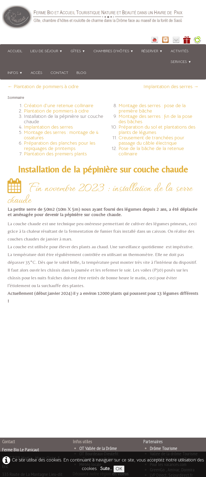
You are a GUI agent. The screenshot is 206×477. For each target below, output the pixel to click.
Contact (59, 72)
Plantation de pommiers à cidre (56, 111)
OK (119, 469)
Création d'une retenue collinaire (58, 105)
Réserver (152, 50)
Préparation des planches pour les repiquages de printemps (59, 145)
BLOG (81, 72)
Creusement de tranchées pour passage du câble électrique (151, 140)
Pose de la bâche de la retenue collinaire (151, 151)
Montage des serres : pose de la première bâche (152, 108)
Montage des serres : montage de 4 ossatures (61, 135)
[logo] (100, 18)
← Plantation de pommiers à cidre (43, 86)
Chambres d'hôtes (113, 50)
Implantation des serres (48, 127)
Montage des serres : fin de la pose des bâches (155, 119)
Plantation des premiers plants (55, 154)
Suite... (106, 468)
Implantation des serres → (171, 86)
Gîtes (78, 50)
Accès (36, 72)
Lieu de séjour (46, 50)
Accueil (15, 50)
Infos (15, 72)
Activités (180, 50)
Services (181, 61)
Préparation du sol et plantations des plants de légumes (157, 129)
